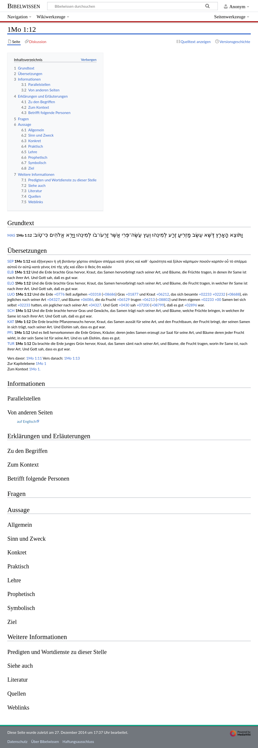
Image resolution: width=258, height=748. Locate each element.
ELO (10, 283)
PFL (10, 332)
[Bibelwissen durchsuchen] (132, 6)
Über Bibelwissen (45, 741)
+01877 (132, 294)
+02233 (205, 294)
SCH (10, 310)
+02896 (190, 305)
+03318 (94, 294)
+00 (218, 299)
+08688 (233, 294)
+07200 (143, 305)
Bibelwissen (23, 6)
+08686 (109, 294)
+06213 (148, 299)
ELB (10, 272)
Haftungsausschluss (78, 741)
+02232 (219, 294)
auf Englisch (26, 421)
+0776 (59, 294)
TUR (10, 343)
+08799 (157, 305)
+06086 (87, 299)
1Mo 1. (35, 369)
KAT (10, 321)
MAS (11, 235)
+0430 (124, 305)
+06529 (123, 299)
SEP (10, 261)
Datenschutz (17, 741)
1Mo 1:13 (72, 358)
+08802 (163, 299)
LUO (11, 294)
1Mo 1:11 (34, 358)
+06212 (162, 294)
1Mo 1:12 (24, 235)
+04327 (53, 299)
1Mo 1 (41, 363)
